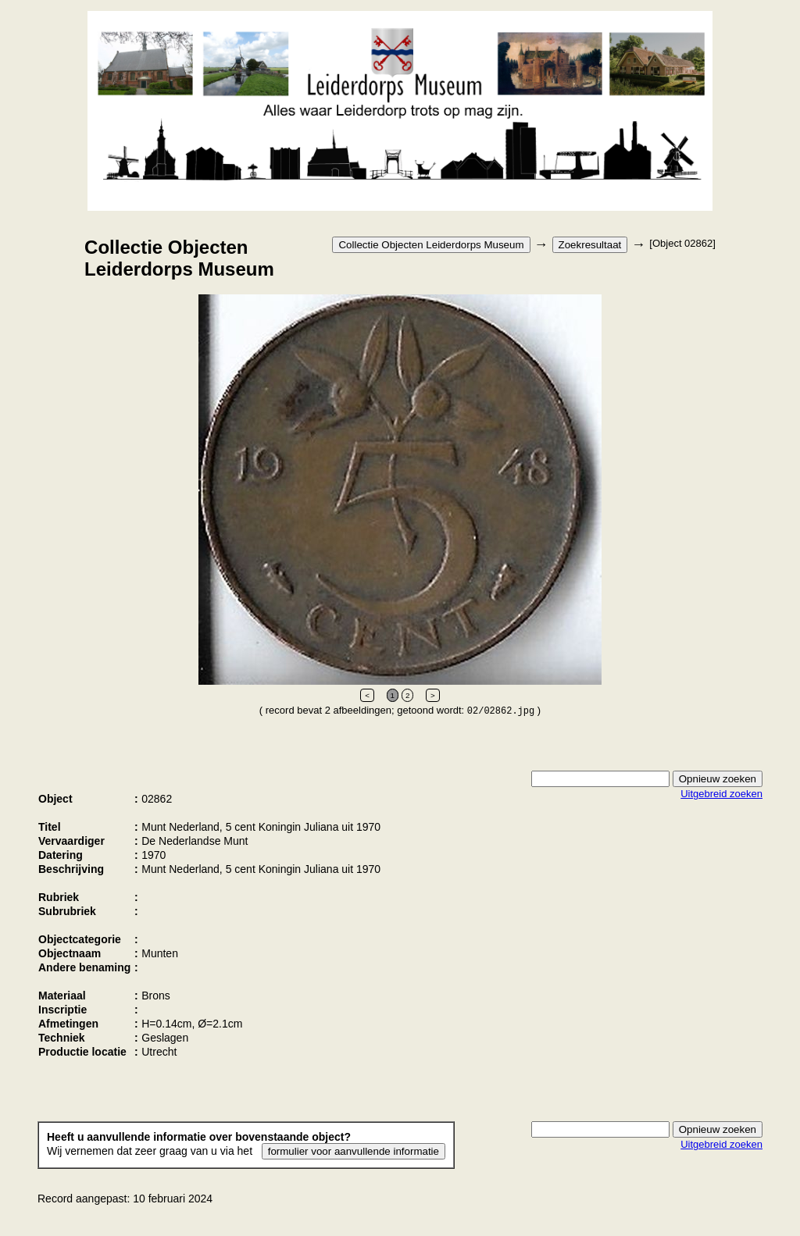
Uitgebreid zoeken (721, 794)
